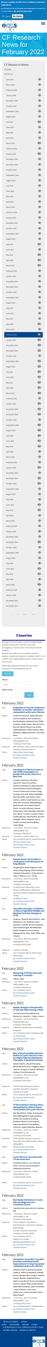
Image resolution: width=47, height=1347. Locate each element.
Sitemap (25, 1325)
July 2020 (23, 435)
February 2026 (23, 90)
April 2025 (23, 138)
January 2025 (23, 154)
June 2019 (23, 505)
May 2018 (23, 574)
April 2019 (23, 515)
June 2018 (23, 568)
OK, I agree (6, 15)
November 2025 (23, 100)
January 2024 (23, 217)
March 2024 (23, 207)
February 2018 (23, 590)
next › (25, 614)
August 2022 (23, 302)
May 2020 (23, 446)
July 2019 (23, 499)
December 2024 (23, 159)
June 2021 (23, 377)
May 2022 (23, 318)
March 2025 (23, 143)
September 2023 (23, 233)
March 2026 (23, 84)
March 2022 (23, 329)
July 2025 (23, 122)
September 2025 (23, 111)
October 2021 (23, 356)
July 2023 (23, 244)
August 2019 (23, 494)
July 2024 (23, 185)
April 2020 (23, 451)
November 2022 (23, 287)
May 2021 (23, 382)
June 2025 (23, 127)
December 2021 (23, 345)
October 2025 (23, 106)
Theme (5, 680)
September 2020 (23, 425)
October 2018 (23, 547)
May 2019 (23, 510)
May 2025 (23, 132)
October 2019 (23, 483)
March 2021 (23, 393)
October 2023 (23, 228)
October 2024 (23, 169)
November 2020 (23, 414)
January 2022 (23, 340)
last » (34, 614)
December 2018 (23, 536)
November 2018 (23, 542)
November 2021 (23, 350)
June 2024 (23, 191)
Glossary (8, 673)
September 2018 (23, 552)
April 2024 (23, 201)
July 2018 (23, 563)
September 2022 (23, 297)
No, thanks (17, 15)
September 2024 (23, 175)
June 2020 (23, 441)
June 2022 (23, 313)
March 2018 (23, 584)
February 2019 (23, 526)
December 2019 (23, 473)
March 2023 (23, 265)
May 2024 (23, 196)
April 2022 (23, 324)
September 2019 (23, 489)
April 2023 (23, 260)
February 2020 (23, 462)
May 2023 (23, 255)
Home (7, 69)
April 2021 (23, 387)
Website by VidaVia (28, 1330)
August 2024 (23, 180)
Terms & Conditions (10, 1322)
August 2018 (23, 558)
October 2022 (23, 292)
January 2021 (23, 403)
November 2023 (23, 223)
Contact (34, 1325)
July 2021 (23, 372)
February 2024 (23, 212)
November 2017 (23, 606)
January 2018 (23, 595)
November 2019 (23, 478)
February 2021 (23, 398)
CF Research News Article (25, 755)
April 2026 (23, 79)
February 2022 (23, 334)
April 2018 (23, 579)
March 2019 (23, 520)
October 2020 (23, 419)
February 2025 (23, 148)
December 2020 (23, 409)
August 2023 (23, 239)
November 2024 (23, 164)
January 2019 (23, 531)
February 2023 (23, 271)
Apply (29, 695)
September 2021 (23, 361)
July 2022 (23, 308)
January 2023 (23, 276)
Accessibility (14, 1325)
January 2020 (23, 467)
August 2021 (23, 366)
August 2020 (23, 430)
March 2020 (23, 457)
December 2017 (23, 600)
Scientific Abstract (20, 758)
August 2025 (23, 116)
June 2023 (23, 249)
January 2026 (23, 95)
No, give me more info (23, 10)
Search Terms (7, 690)
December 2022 (23, 281)
